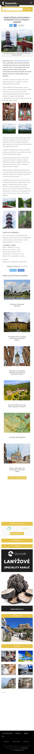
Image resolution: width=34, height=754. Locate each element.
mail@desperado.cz (19, 750)
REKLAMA (26, 733)
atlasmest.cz (6, 741)
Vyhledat (27, 9)
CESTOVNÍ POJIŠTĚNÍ (7, 733)
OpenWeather (24, 748)
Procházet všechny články (17, 478)
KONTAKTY (18, 733)
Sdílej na (13, 270)
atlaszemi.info (26, 741)
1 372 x (21, 25)
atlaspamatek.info (16, 741)
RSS (3, 736)
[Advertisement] (17, 501)
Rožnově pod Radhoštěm (21, 61)
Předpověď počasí (17, 533)
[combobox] (12, 9)
